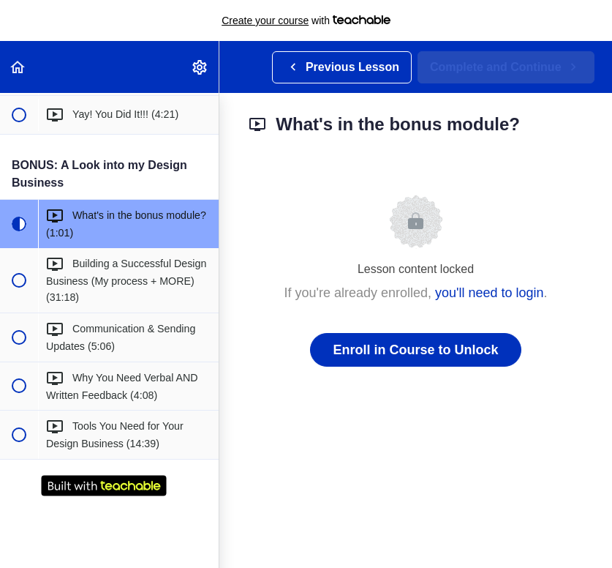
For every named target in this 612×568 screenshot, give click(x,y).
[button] (18, 67)
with (306, 20)
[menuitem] (200, 67)
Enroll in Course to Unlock (415, 350)
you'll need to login (489, 292)
